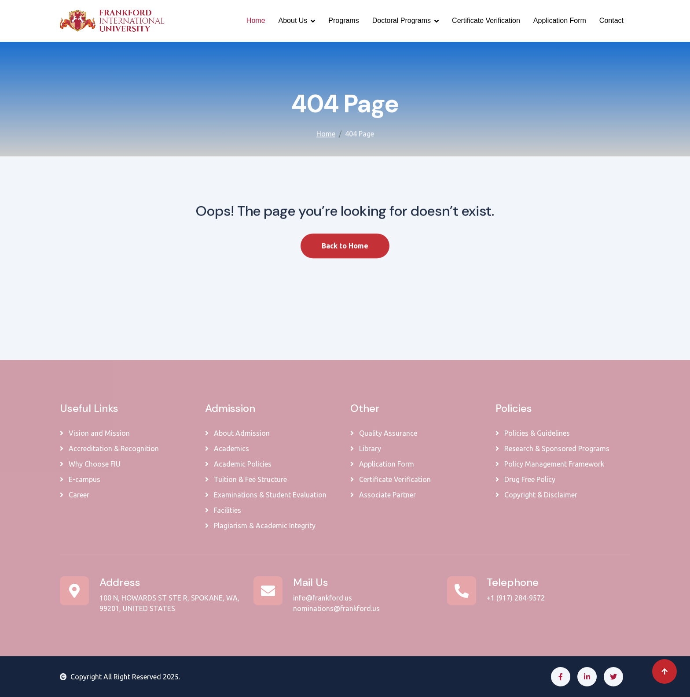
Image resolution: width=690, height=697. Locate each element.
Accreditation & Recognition (109, 448)
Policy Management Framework (549, 464)
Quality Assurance (383, 433)
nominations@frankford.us (336, 608)
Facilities (223, 510)
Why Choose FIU (90, 464)
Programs (343, 20)
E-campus (80, 479)
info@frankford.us (322, 598)
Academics (227, 448)
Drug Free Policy (525, 479)
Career (74, 495)
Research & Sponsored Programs (552, 448)
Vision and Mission (95, 433)
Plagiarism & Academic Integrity (260, 526)
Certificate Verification (486, 20)
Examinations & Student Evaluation (266, 495)
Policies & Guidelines (532, 433)
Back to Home (345, 254)
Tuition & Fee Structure (246, 479)
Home (255, 20)
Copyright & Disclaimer (536, 495)
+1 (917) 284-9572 (516, 598)
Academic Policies (238, 464)
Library (365, 448)
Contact (611, 20)
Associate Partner (383, 495)
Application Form (559, 20)
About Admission (237, 433)
